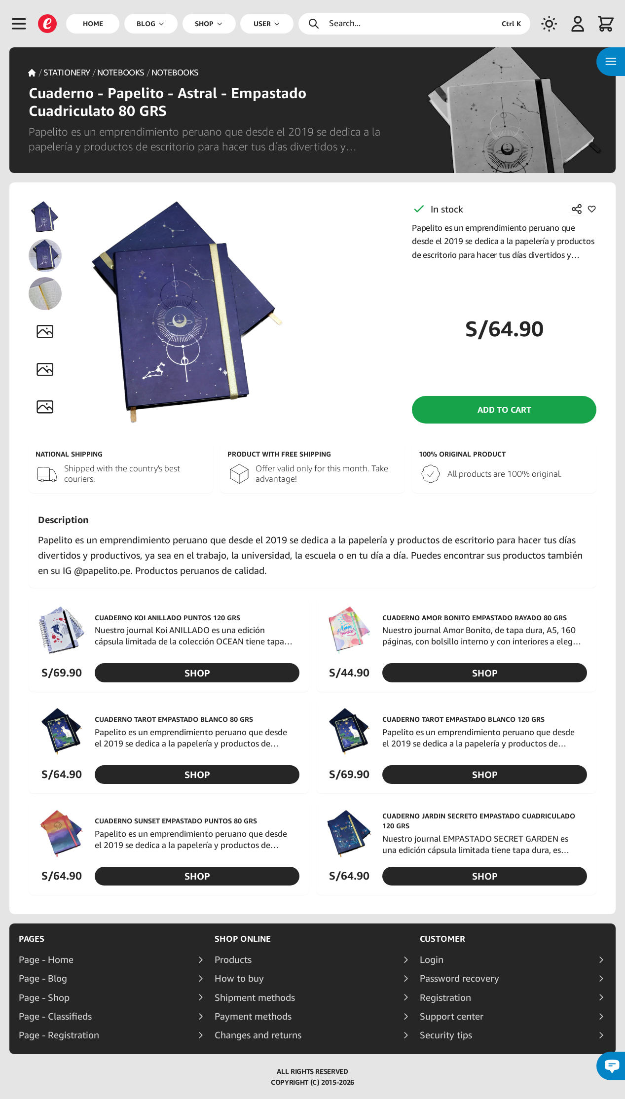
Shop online (243, 939)
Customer (442, 939)
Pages (31, 939)
